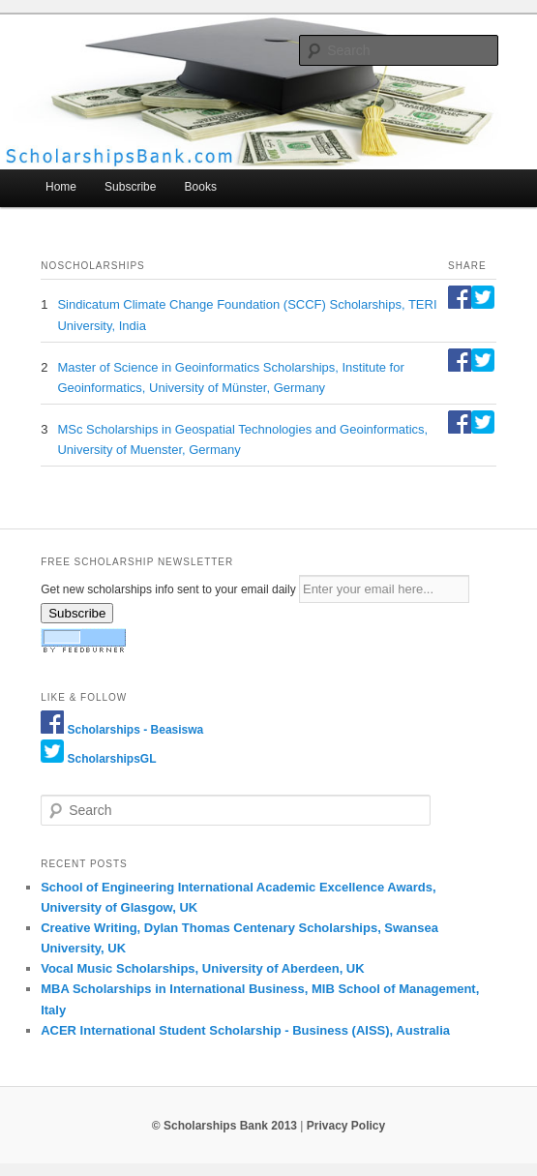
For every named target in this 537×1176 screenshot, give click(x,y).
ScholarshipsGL (112, 759)
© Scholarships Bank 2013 (224, 1125)
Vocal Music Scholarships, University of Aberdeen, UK (202, 968)
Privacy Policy (346, 1125)
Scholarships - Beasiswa (136, 730)
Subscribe (130, 187)
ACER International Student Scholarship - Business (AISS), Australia (245, 1030)
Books (201, 187)
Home (60, 187)
